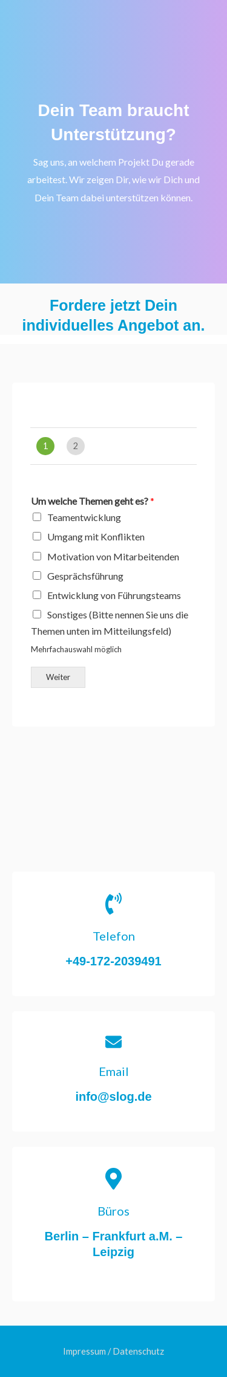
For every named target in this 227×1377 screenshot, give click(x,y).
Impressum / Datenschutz (113, 1351)
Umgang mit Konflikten (96, 536)
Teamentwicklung (84, 517)
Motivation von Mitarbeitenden (113, 556)
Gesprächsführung (85, 576)
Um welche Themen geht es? (92, 501)
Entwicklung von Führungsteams (114, 595)
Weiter (58, 677)
